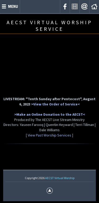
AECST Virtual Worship (59, 178)
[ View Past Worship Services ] (49, 135)
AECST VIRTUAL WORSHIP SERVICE (49, 25)
